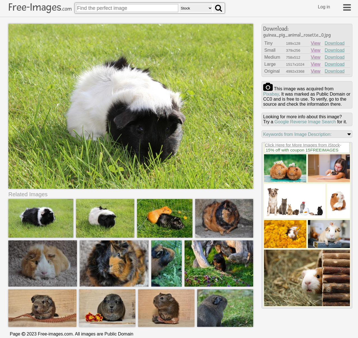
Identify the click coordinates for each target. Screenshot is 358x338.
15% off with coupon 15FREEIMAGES (302, 150)
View (315, 43)
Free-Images (40, 7)
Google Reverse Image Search (305, 121)
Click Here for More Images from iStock (302, 145)
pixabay (271, 94)
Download (335, 43)
